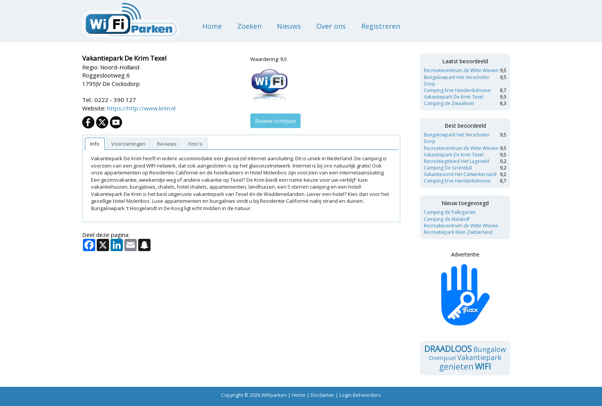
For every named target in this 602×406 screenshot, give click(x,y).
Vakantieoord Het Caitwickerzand (460, 174)
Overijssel (442, 358)
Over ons (331, 26)
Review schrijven (275, 121)
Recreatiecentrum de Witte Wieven (461, 70)
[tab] (95, 144)
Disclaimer (322, 394)
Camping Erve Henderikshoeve (457, 90)
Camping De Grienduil (448, 167)
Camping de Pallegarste (450, 212)
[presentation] (94, 144)
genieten (456, 366)
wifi (483, 366)
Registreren (380, 26)
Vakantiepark (479, 357)
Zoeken (249, 26)
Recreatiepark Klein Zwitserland (458, 232)
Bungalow (489, 349)
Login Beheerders (360, 394)
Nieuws (289, 26)
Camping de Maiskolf (447, 219)
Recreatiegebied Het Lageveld (456, 161)
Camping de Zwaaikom (449, 103)
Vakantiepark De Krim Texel (453, 97)
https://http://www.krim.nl (141, 108)
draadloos (448, 349)
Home (212, 26)
